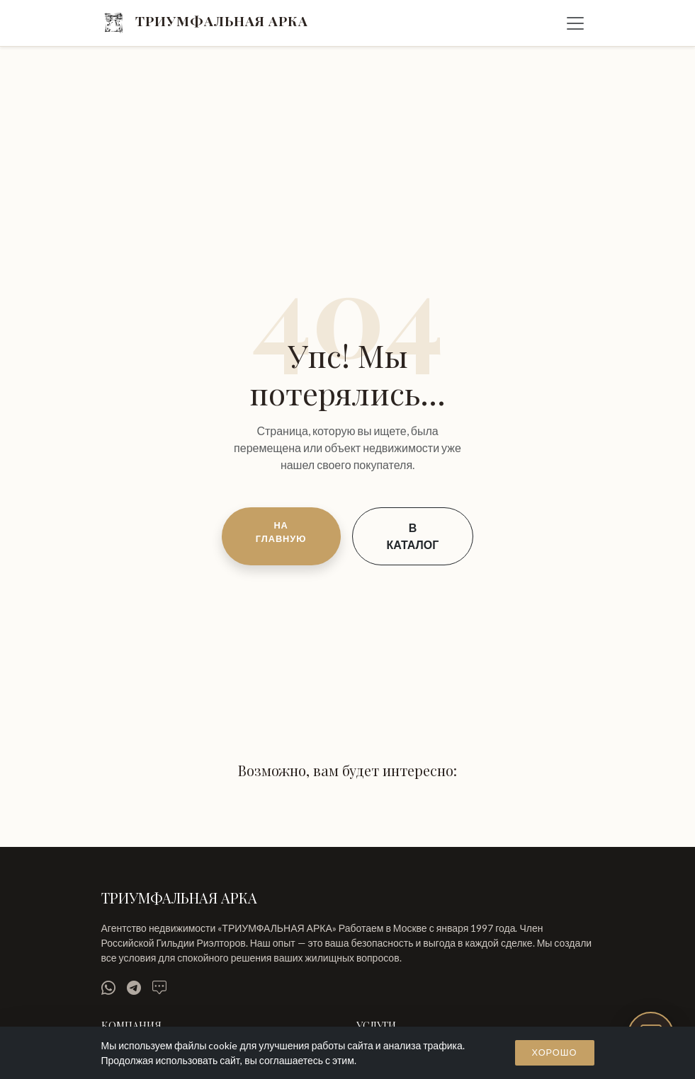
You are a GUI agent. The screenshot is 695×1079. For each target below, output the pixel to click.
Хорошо (554, 1052)
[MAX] (159, 987)
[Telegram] (134, 987)
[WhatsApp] (108, 987)
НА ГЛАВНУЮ (281, 531)
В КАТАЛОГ (413, 536)
